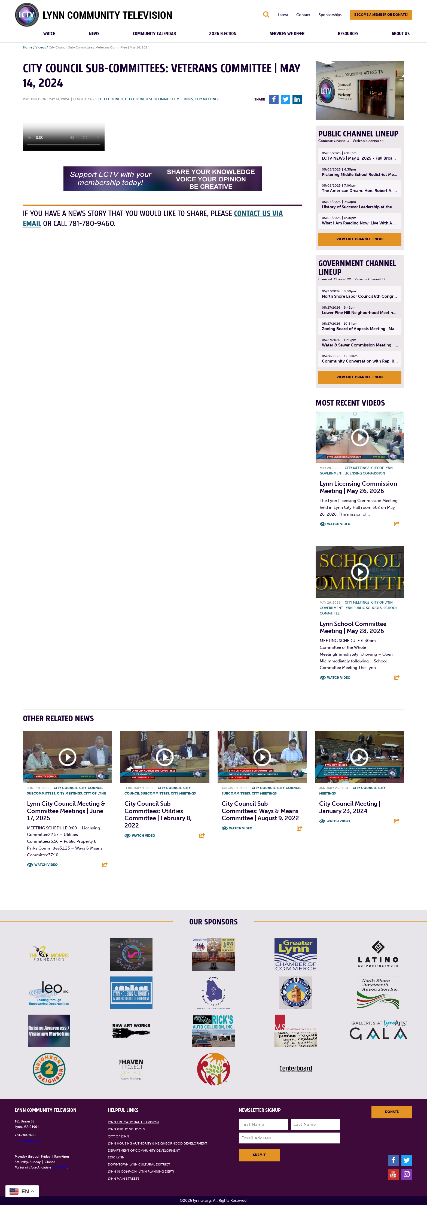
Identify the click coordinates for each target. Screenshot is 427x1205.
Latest (283, 15)
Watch (49, 34)
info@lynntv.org (27, 1140)
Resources (348, 34)
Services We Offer (287, 34)
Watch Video (338, 524)
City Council (111, 99)
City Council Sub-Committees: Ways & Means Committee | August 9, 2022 (260, 811)
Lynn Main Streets (123, 1178)
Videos (40, 47)
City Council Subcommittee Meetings (159, 99)
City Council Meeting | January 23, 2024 (349, 807)
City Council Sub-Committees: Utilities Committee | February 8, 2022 (158, 814)
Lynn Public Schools (363, 608)
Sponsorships (330, 15)
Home (27, 47)
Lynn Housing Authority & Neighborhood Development (157, 1143)
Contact (303, 15)
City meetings (207, 99)
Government (331, 473)
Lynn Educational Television (133, 1122)
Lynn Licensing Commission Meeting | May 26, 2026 (358, 487)
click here (59, 1167)
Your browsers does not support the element (64, 130)
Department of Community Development (144, 1150)
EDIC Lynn (116, 1157)
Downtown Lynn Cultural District (139, 1164)
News (94, 34)
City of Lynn (382, 468)
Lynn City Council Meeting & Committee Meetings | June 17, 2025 (66, 811)
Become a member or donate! (381, 15)
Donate (392, 1112)
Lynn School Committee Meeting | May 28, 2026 (353, 627)
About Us (401, 34)
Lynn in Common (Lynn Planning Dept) (141, 1171)
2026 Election (223, 34)
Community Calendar (154, 34)
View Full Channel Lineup (360, 239)
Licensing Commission (364, 473)
